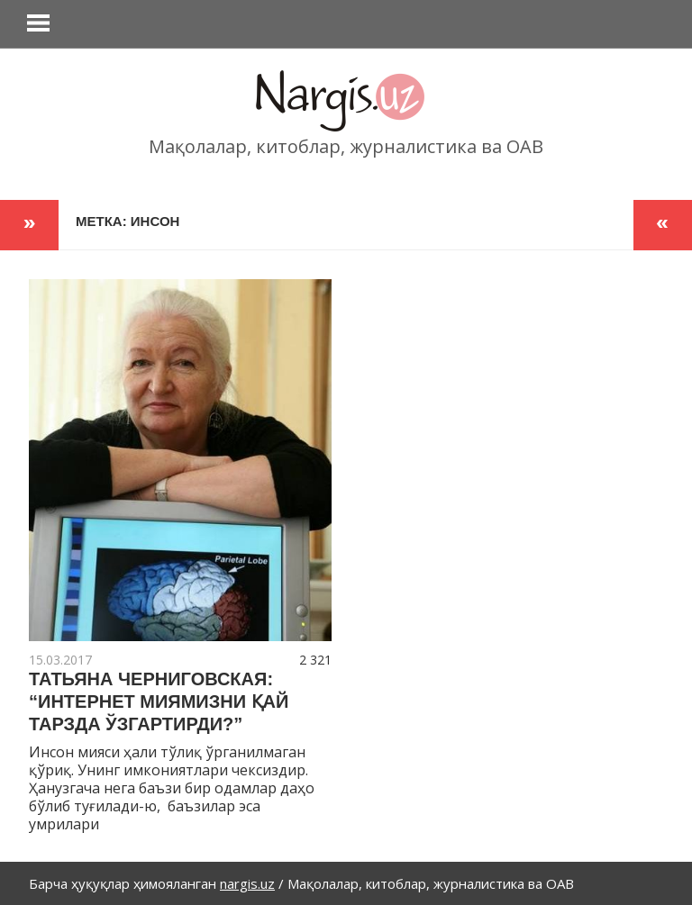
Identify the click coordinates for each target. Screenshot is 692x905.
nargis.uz (247, 883)
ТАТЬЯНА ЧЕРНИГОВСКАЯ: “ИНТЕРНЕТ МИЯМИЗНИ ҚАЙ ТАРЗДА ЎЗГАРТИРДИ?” (158, 701)
